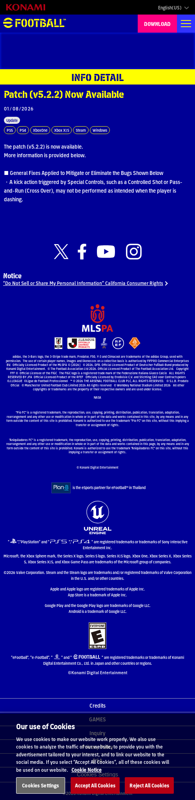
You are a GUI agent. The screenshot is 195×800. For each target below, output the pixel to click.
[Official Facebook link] (82, 252)
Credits (97, 705)
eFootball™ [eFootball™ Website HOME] (34, 23)
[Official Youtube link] (106, 252)
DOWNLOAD (157, 24)
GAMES (97, 719)
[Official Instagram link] (134, 252)
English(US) (170, 7)
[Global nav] (186, 24)
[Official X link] (61, 251)
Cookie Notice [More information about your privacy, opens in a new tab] (86, 779)
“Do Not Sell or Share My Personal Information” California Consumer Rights (83, 283)
